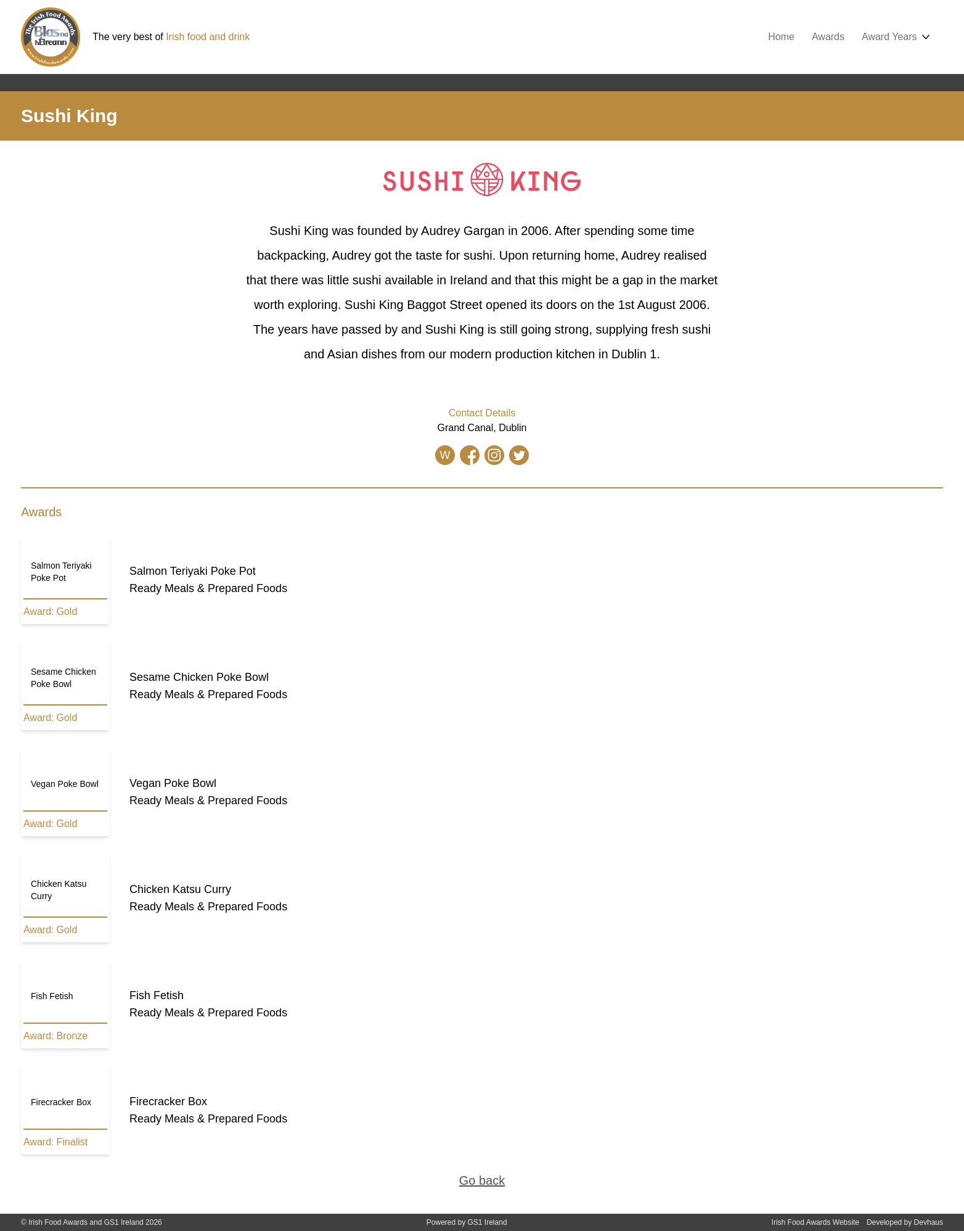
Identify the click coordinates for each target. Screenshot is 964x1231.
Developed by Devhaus (905, 1222)
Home (781, 36)
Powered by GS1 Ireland (467, 1222)
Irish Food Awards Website (815, 1222)
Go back (482, 1180)
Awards (828, 36)
